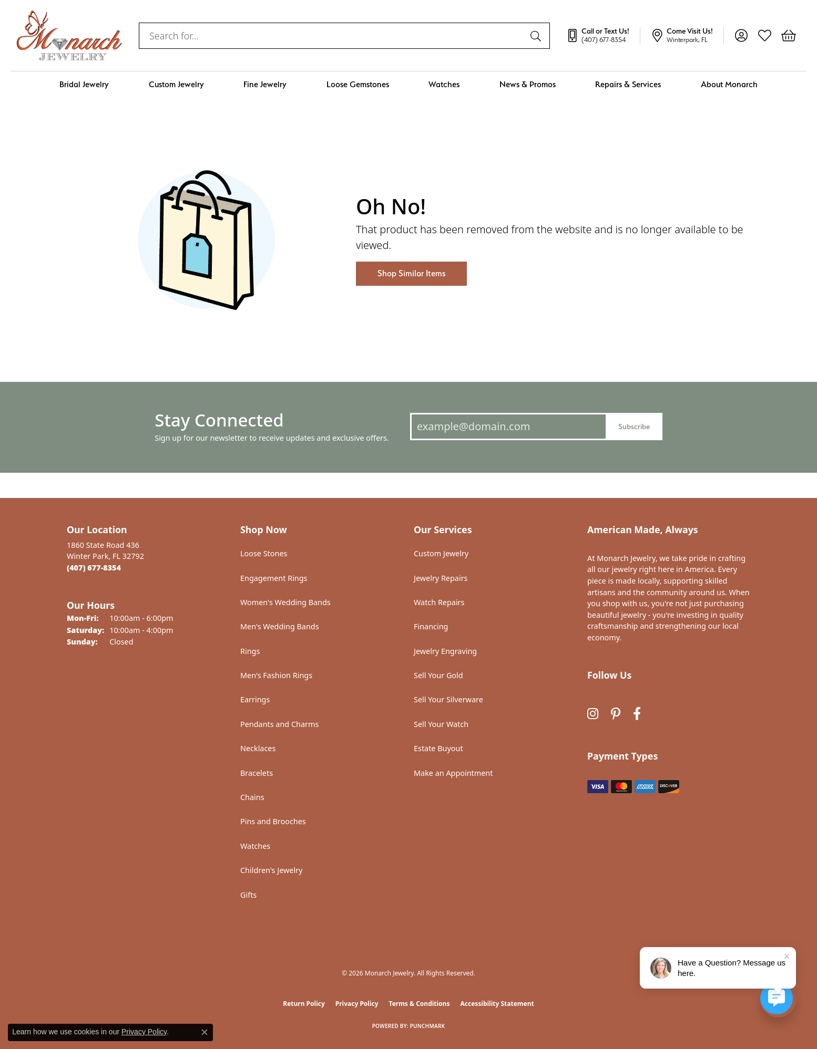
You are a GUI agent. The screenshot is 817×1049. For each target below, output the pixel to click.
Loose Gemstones (357, 84)
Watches (443, 84)
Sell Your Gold (438, 675)
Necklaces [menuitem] (257, 748)
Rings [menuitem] (250, 651)
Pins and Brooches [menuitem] (273, 821)
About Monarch (729, 84)
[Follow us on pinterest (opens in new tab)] (615, 713)
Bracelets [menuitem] (256, 773)
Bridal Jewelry (84, 84)
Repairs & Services (628, 84)
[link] (603, 35)
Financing (431, 626)
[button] (741, 35)
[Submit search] (537, 35)
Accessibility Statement (497, 1003)
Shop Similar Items (411, 273)
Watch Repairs (439, 602)
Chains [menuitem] (252, 797)
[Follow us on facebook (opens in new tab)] (637, 713)
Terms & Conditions (419, 1003)
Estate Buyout (438, 748)
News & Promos (527, 84)
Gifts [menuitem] (248, 895)
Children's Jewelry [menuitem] (271, 870)
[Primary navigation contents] (408, 84)
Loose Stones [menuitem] (263, 553)
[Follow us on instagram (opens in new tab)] (592, 713)
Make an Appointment (453, 773)
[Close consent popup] (204, 1032)
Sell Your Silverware (448, 699)
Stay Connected (219, 420)
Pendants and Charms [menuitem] (279, 724)
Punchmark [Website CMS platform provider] (427, 1026)
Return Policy (304, 1003)
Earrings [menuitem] (255, 699)
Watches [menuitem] (255, 846)
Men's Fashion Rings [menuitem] (276, 675)
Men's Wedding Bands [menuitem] (279, 626)
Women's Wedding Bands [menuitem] (285, 602)
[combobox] (332, 35)
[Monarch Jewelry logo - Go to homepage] (69, 35)
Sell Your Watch (441, 724)
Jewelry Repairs (440, 578)
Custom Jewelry (176, 84)
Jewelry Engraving (445, 651)
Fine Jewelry (265, 84)
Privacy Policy (357, 1003)
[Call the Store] (94, 568)
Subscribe (634, 426)
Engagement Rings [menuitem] (274, 578)
